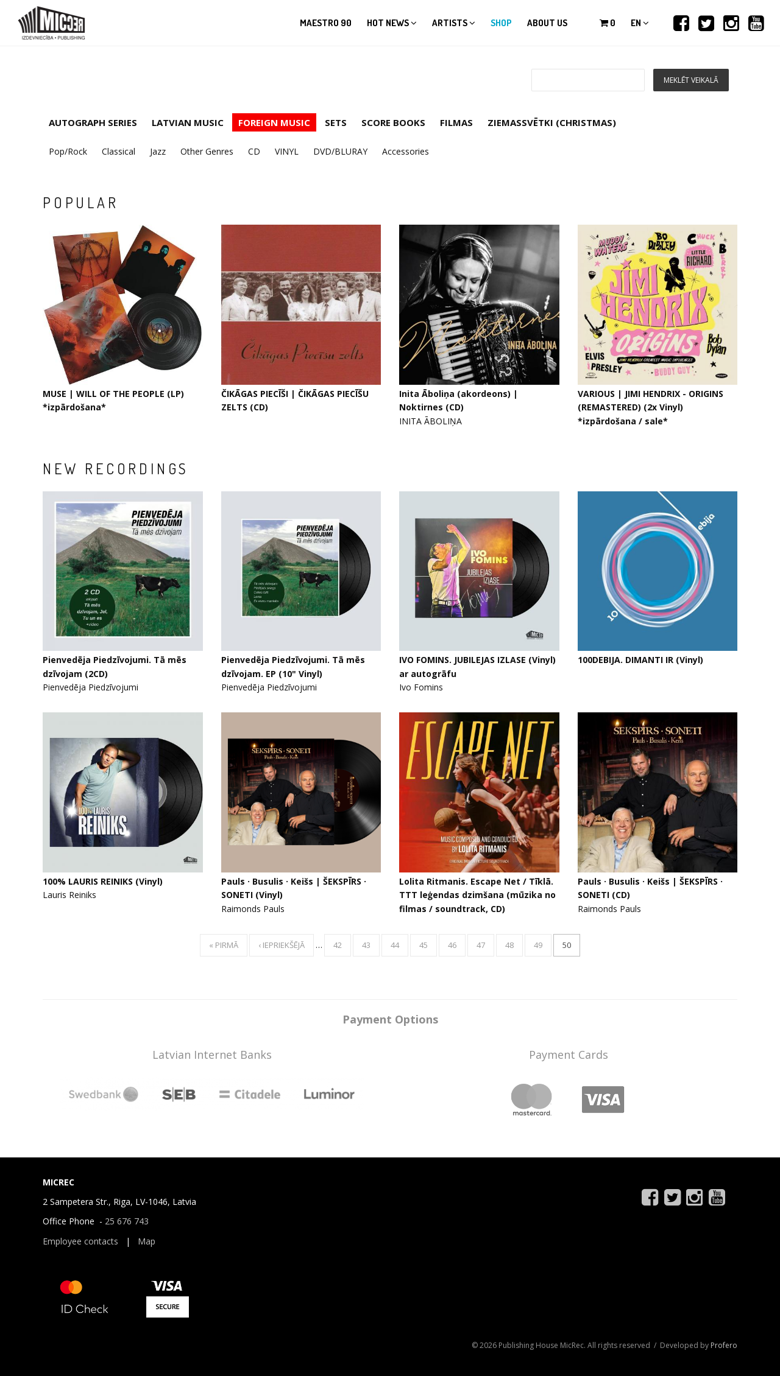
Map (146, 1241)
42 (337, 944)
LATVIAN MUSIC (188, 122)
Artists (453, 23)
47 (481, 944)
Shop (501, 23)
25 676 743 (127, 1221)
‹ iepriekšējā (281, 944)
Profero (724, 1345)
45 (423, 944)
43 (366, 944)
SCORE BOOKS (393, 122)
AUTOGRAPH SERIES (93, 122)
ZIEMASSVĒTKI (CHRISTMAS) (552, 122)
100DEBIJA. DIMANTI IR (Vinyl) (640, 659)
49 (538, 944)
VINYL (287, 151)
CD (254, 151)
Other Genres (206, 151)
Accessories (405, 151)
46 (452, 944)
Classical (118, 151)
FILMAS (456, 122)
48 (509, 944)
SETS (336, 122)
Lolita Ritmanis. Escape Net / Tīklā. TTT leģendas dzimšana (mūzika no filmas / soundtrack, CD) (477, 895)
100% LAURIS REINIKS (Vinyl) (103, 881)
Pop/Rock (68, 151)
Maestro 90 (326, 23)
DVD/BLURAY (340, 151)
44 (395, 944)
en (640, 23)
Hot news (392, 23)
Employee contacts (80, 1241)
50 (566, 944)
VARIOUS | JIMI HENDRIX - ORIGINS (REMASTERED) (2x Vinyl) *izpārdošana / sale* (650, 407)
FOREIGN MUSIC (274, 122)
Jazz (158, 151)
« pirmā (223, 944)
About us (547, 23)
